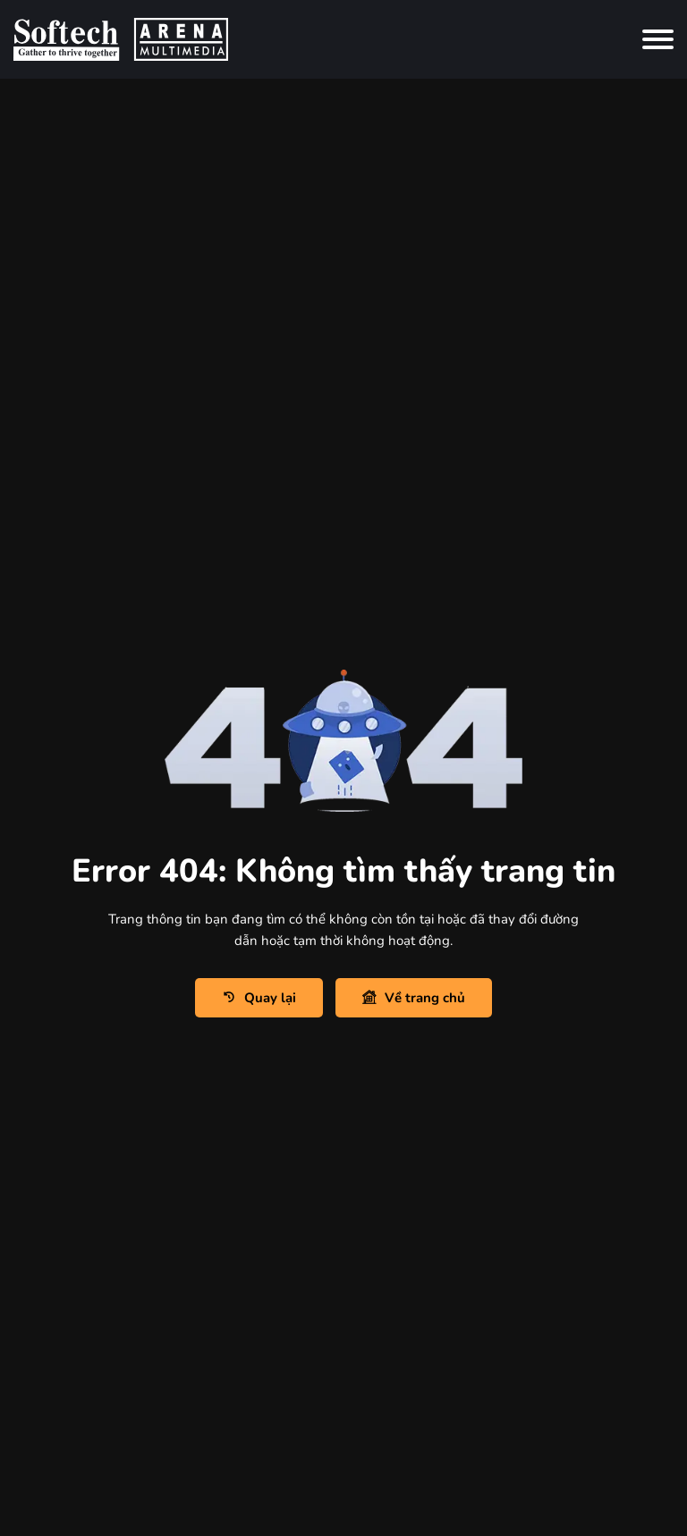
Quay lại (259, 998)
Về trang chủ (413, 998)
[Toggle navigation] (658, 39)
